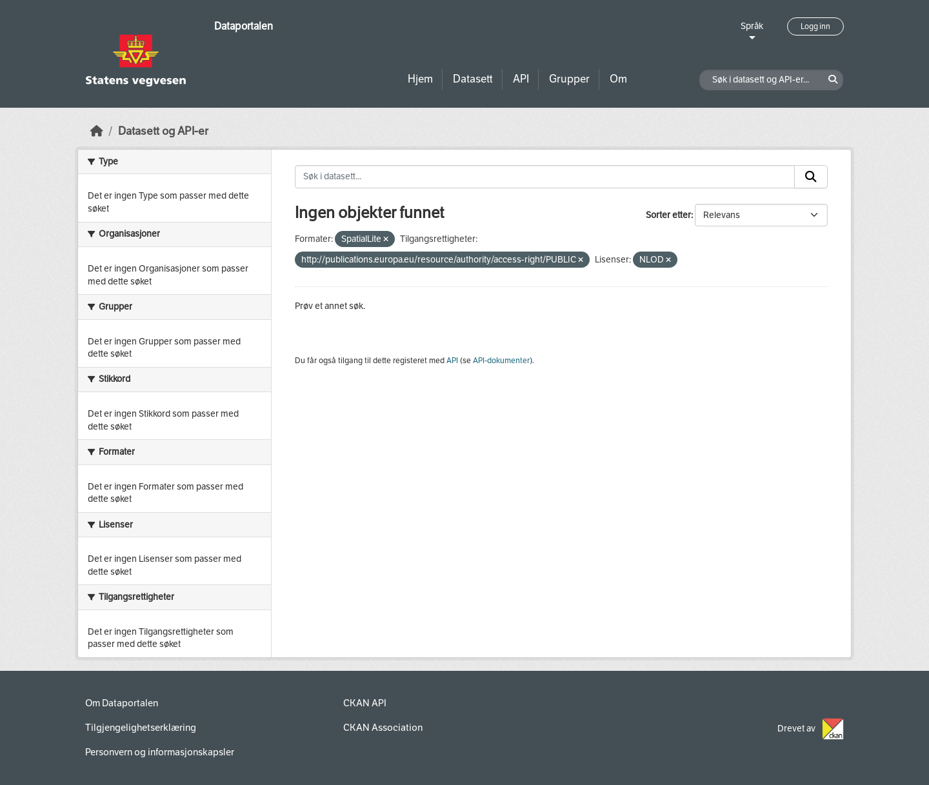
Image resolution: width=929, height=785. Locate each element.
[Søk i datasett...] (545, 176)
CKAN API (364, 703)
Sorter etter (668, 215)
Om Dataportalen (121, 703)
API (521, 79)
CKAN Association (383, 727)
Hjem (420, 79)
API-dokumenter (501, 360)
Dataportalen (243, 26)
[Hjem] (96, 131)
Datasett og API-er (163, 131)
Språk (752, 26)
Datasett (473, 79)
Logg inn (815, 26)
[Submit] (811, 176)
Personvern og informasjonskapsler (159, 752)
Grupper (569, 79)
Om (618, 79)
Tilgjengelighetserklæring (140, 727)
